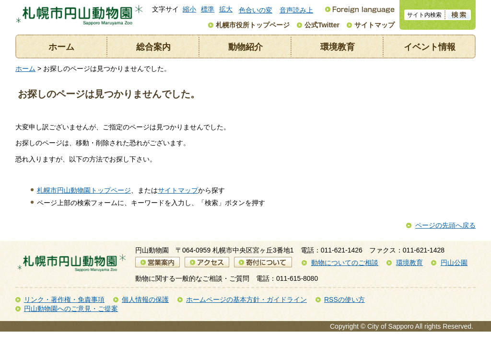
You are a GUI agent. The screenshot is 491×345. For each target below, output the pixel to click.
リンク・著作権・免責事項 (64, 299)
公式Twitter (321, 25)
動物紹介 (245, 47)
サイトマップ (374, 25)
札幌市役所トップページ (253, 25)
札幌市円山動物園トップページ (84, 190)
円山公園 (454, 262)
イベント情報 (430, 47)
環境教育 (337, 47)
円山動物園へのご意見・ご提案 (71, 308)
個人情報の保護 (145, 299)
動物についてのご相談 (344, 262)
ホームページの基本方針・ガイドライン (246, 299)
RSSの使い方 (344, 299)
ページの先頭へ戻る (445, 225)
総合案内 (153, 47)
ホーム (61, 47)
